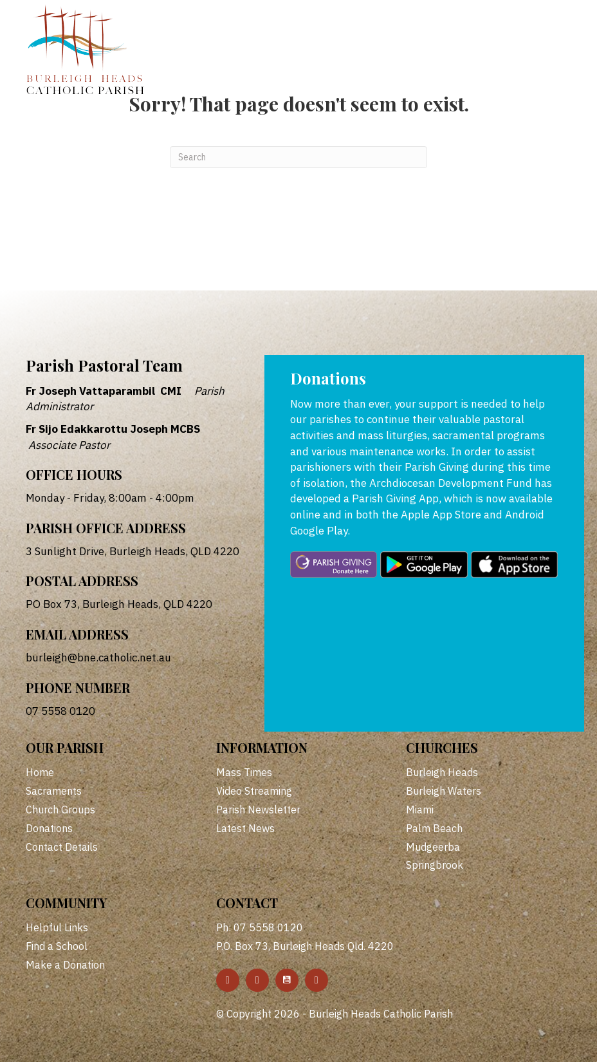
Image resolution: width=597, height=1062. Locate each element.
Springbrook (434, 864)
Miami (420, 809)
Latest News (245, 828)
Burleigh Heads (442, 772)
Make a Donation (65, 964)
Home (40, 772)
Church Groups (60, 809)
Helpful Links (57, 927)
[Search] (298, 157)
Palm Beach (434, 828)
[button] (227, 980)
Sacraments (54, 790)
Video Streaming (254, 790)
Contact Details (62, 846)
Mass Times (244, 772)
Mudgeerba (433, 846)
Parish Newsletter (258, 809)
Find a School (56, 946)
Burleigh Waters (443, 790)
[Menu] (537, 24)
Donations (49, 828)
